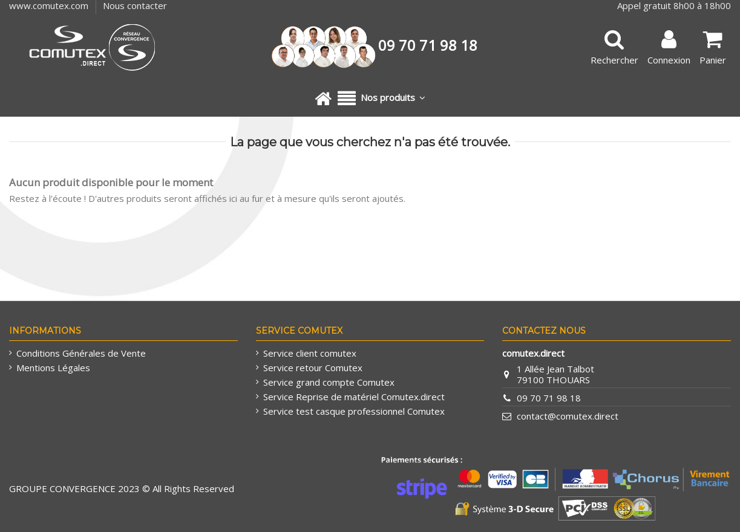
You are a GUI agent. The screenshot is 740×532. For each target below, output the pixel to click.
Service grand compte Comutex (329, 382)
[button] (381, 98)
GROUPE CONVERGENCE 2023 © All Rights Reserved (121, 488)
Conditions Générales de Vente (81, 353)
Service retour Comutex (312, 367)
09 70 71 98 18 (549, 398)
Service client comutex (309, 353)
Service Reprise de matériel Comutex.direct (354, 396)
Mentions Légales (53, 367)
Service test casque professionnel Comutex (354, 411)
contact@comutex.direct (567, 416)
